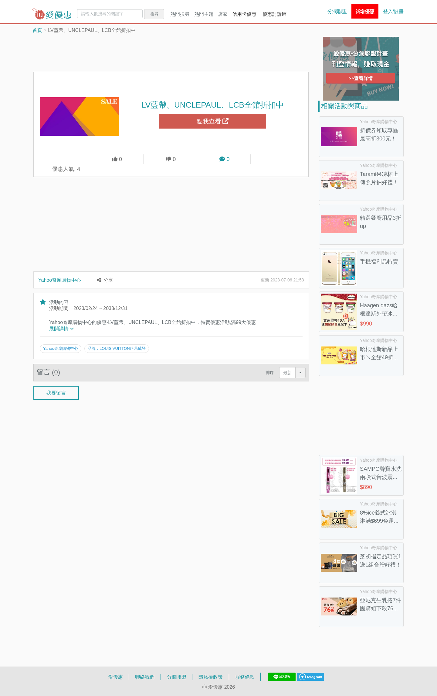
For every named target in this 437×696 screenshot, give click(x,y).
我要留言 (56, 393)
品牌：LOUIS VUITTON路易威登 (116, 348)
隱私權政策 (210, 677)
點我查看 (213, 121)
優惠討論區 (275, 14)
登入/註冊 (393, 11)
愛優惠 (115, 677)
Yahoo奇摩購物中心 (59, 280)
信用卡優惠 (244, 14)
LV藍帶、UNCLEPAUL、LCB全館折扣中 (212, 104)
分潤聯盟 (337, 11)
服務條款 (245, 677)
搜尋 (154, 14)
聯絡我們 (144, 677)
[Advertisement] (171, 52)
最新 (287, 372)
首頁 (37, 30)
